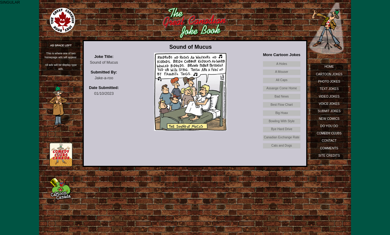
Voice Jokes (329, 103)
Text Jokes (329, 89)
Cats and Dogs (281, 145)
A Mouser (281, 71)
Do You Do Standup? (329, 127)
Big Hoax (281, 113)
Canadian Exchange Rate (282, 137)
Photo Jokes (329, 81)
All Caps (281, 80)
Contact (329, 140)
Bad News (282, 96)
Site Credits (329, 155)
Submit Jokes (329, 111)
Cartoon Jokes (329, 74)
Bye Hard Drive (281, 129)
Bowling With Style (282, 121)
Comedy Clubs (329, 133)
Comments (329, 148)
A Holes (281, 64)
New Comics (329, 118)
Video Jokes (329, 96)
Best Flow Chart (282, 104)
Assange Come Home (281, 88)
